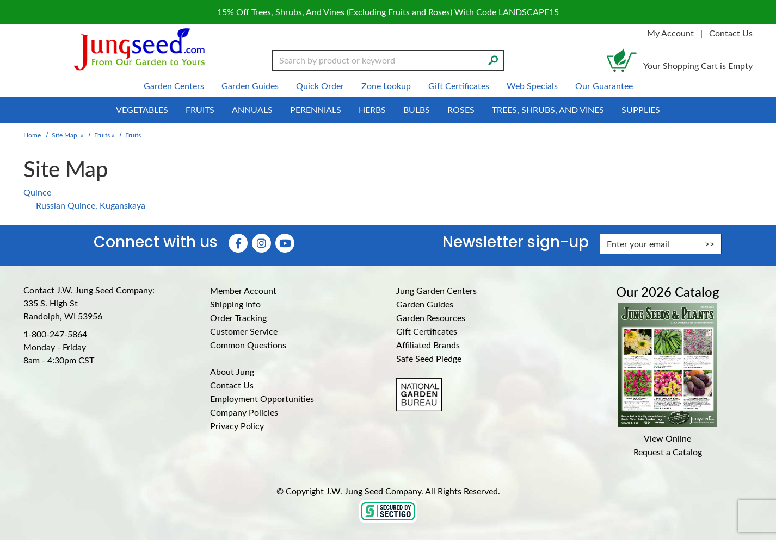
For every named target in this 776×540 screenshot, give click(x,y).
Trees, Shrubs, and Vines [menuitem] (548, 109)
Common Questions (248, 344)
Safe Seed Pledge (428, 358)
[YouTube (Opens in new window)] (284, 243)
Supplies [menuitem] (640, 109)
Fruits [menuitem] (200, 109)
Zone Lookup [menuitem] (386, 85)
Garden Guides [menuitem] (250, 85)
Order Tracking (238, 317)
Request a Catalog (667, 451)
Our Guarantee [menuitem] (604, 85)
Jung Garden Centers (436, 290)
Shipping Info (235, 304)
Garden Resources (430, 317)
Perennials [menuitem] (315, 109)
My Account (670, 33)
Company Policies (244, 412)
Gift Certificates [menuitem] (458, 85)
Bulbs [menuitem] (416, 109)
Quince (37, 192)
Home (32, 134)
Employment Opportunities (262, 398)
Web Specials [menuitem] (532, 85)
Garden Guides (424, 304)
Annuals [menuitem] (252, 109)
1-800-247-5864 (55, 334)
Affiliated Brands (428, 344)
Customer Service (244, 331)
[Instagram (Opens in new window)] (261, 243)
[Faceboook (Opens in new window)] (238, 243)
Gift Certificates (426, 331)
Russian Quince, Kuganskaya (90, 205)
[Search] (493, 59)
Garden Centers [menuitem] (174, 85)
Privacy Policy (237, 425)
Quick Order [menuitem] (320, 85)
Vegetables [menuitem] (142, 109)
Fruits (102, 134)
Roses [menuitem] (461, 109)
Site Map (64, 134)
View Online (667, 438)
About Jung (232, 371)
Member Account (243, 290)
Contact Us (731, 33)
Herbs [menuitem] (372, 109)
